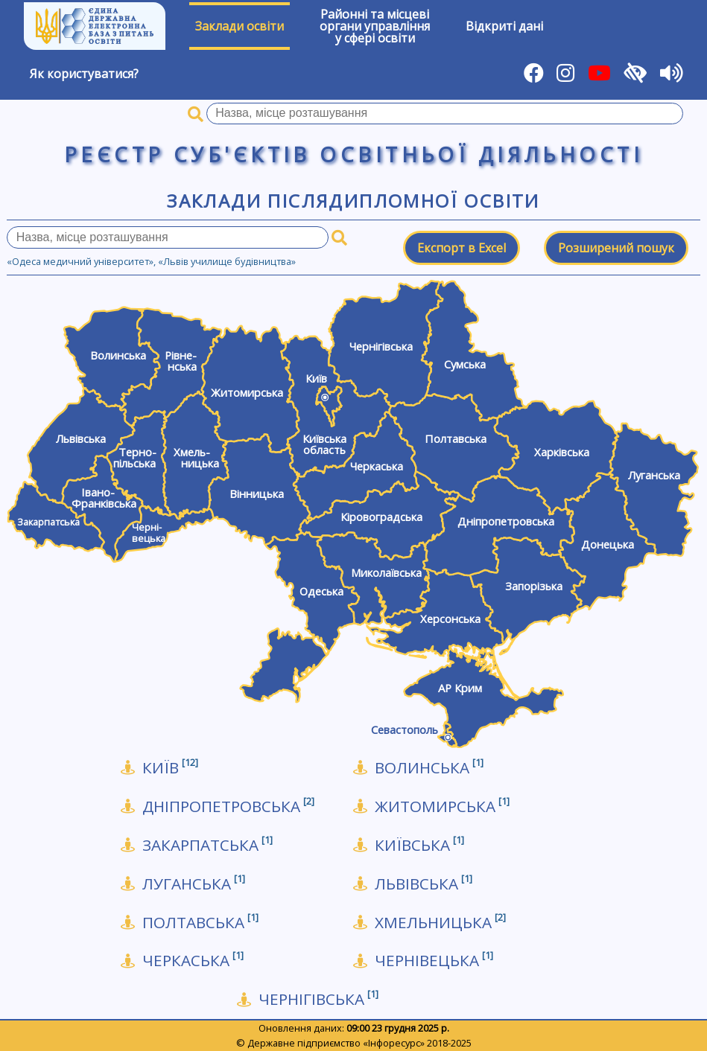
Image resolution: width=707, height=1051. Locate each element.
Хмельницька (440, 922)
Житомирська (442, 806)
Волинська (429, 767)
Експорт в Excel (461, 248)
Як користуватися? (84, 74)
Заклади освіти (239, 26)
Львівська (423, 883)
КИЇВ (170, 767)
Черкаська (193, 960)
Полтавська (200, 922)
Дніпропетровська (228, 806)
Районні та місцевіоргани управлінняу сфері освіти (375, 26)
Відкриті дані (504, 26)
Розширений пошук (616, 248)
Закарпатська (207, 845)
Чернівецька (434, 960)
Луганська (193, 883)
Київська (419, 845)
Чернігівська (318, 999)
